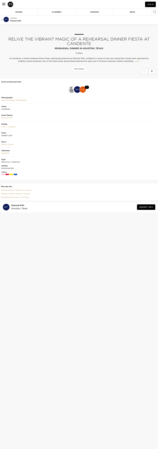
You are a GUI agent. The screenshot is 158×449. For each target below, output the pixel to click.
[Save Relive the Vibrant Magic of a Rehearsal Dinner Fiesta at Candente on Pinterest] (151, 71)
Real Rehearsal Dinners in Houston (15, 380)
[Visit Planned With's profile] (18, 390)
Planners (56, 12)
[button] (124, 4)
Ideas (132, 12)
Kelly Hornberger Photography (14, 283)
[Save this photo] (24, 78)
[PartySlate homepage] (19, 4)
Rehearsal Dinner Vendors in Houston (16, 373)
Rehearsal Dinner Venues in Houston (15, 376)
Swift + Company (8, 309)
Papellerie (5, 336)
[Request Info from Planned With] (146, 389)
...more (136, 61)
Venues (19, 12)
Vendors (94, 12)
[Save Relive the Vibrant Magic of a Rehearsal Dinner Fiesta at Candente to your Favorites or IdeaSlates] (144, 71)
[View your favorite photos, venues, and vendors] (124, 4)
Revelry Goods (7, 327)
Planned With (15, 21)
